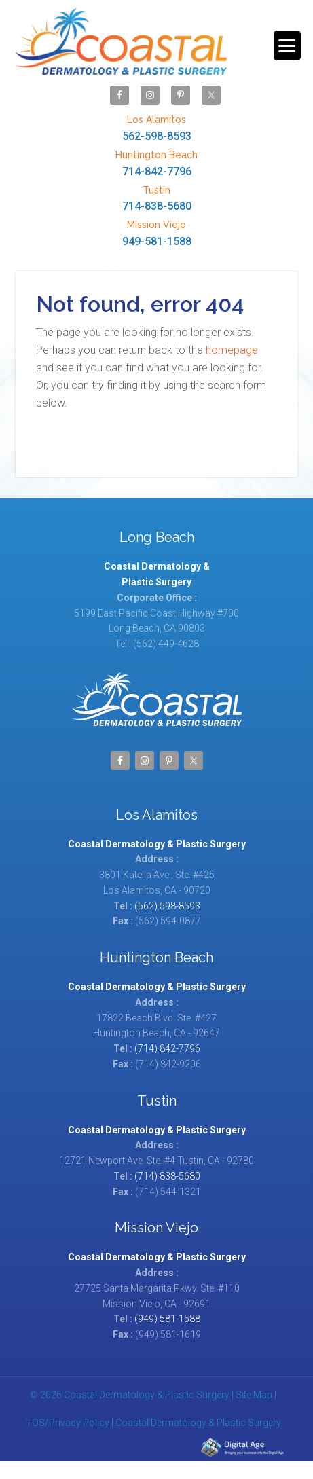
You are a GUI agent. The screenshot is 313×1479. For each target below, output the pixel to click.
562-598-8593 (156, 127)
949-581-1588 (156, 232)
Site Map (254, 1394)
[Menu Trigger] (287, 45)
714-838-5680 (156, 198)
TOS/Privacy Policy (67, 1422)
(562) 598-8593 (167, 905)
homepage (232, 350)
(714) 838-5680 (167, 1176)
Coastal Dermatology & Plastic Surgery (121, 42)
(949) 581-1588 (167, 1318)
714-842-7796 (156, 162)
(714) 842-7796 (167, 1048)
